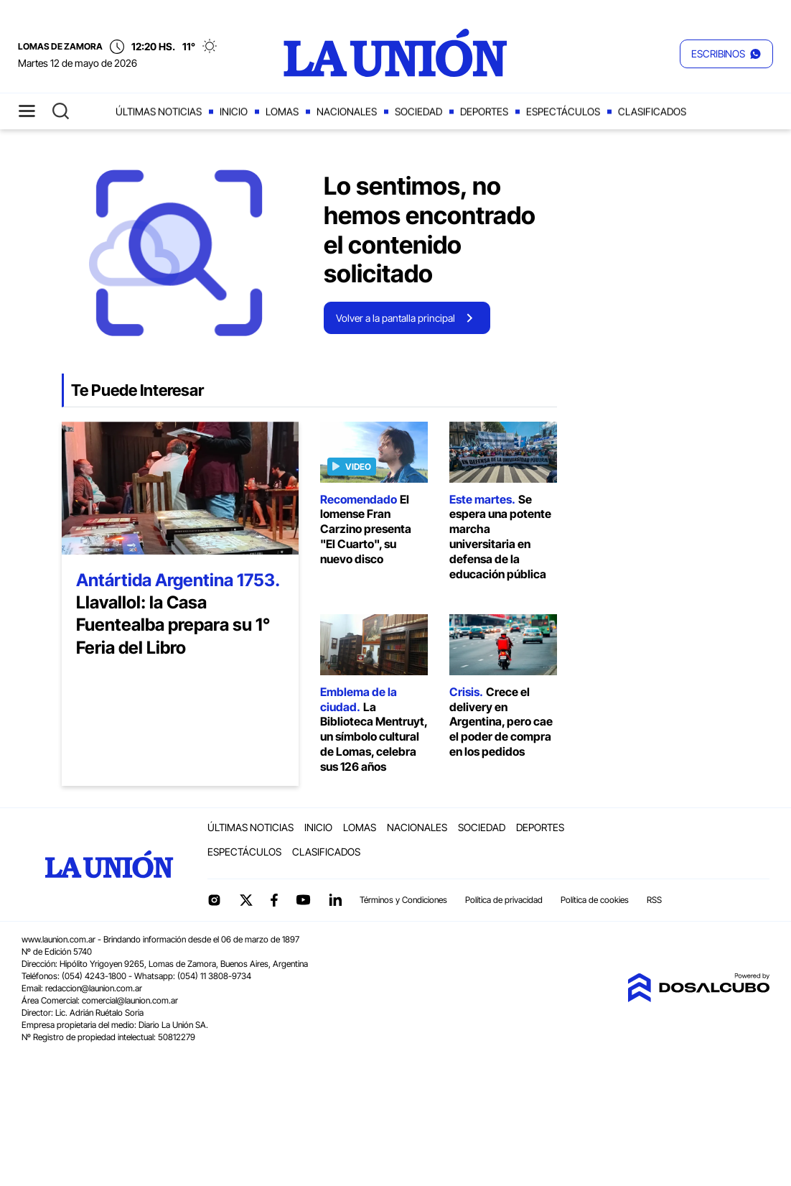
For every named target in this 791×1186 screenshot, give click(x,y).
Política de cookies (595, 899)
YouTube (303, 899)
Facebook (274, 900)
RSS (654, 899)
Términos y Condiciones (403, 899)
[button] (726, 54)
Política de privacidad (504, 899)
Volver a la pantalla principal (395, 318)
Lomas (282, 112)
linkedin (335, 900)
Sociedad (418, 112)
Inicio (234, 112)
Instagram (213, 900)
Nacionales (347, 112)
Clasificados (652, 112)
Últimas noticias (159, 112)
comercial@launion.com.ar (130, 1000)
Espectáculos (563, 112)
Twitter (246, 900)
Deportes (484, 112)
